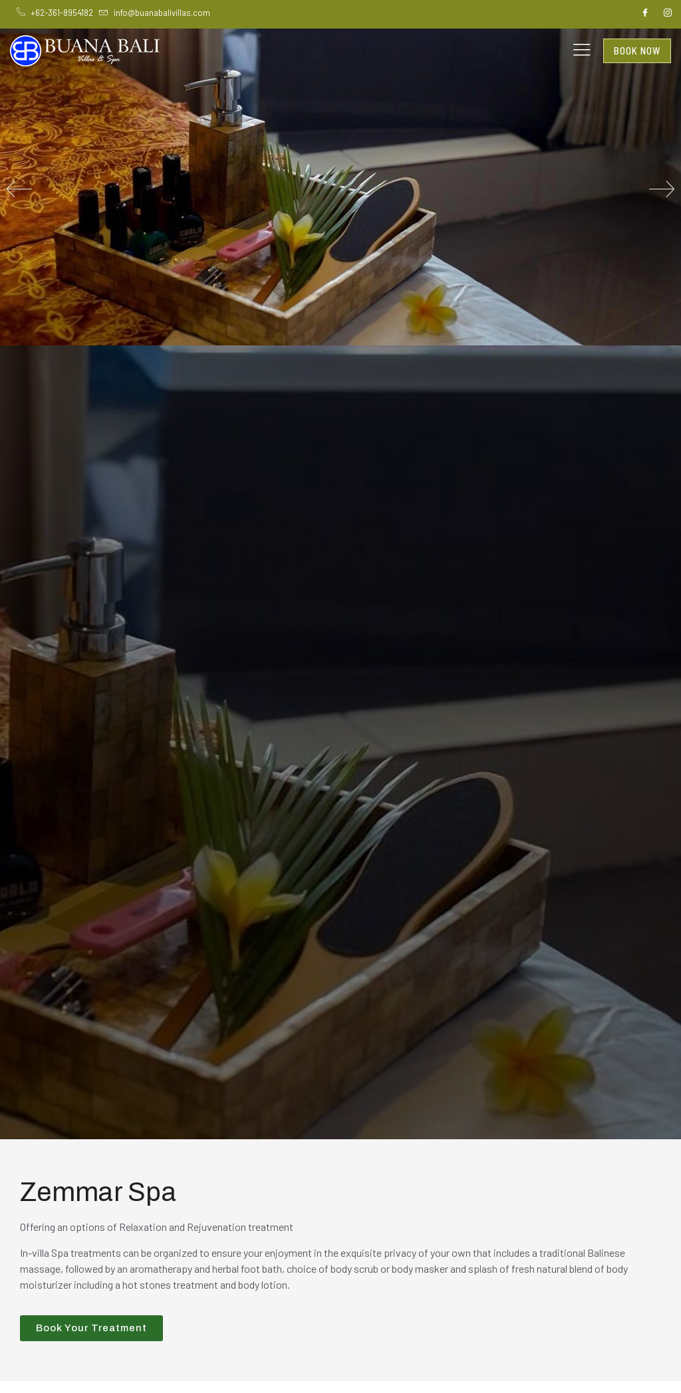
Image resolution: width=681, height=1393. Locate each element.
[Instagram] (668, 13)
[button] (19, 188)
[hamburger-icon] (582, 51)
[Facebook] (645, 13)
